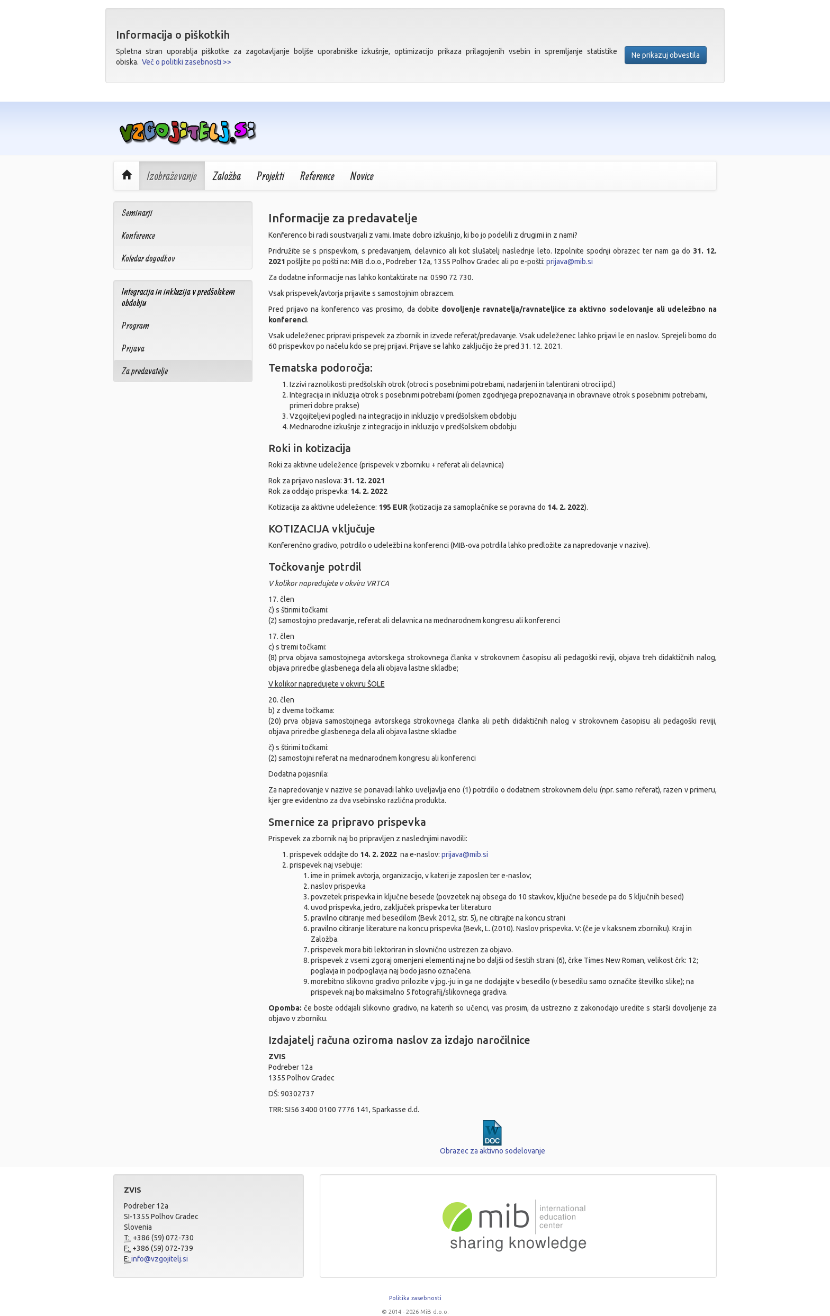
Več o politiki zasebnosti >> (186, 62)
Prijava (133, 348)
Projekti (270, 175)
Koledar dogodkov (148, 258)
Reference (317, 175)
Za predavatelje (145, 370)
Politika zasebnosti (415, 1298)
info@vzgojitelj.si (159, 1259)
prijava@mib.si (569, 261)
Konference (138, 235)
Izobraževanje (172, 175)
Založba (227, 175)
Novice (362, 175)
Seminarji (137, 212)
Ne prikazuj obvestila (665, 55)
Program (135, 325)
